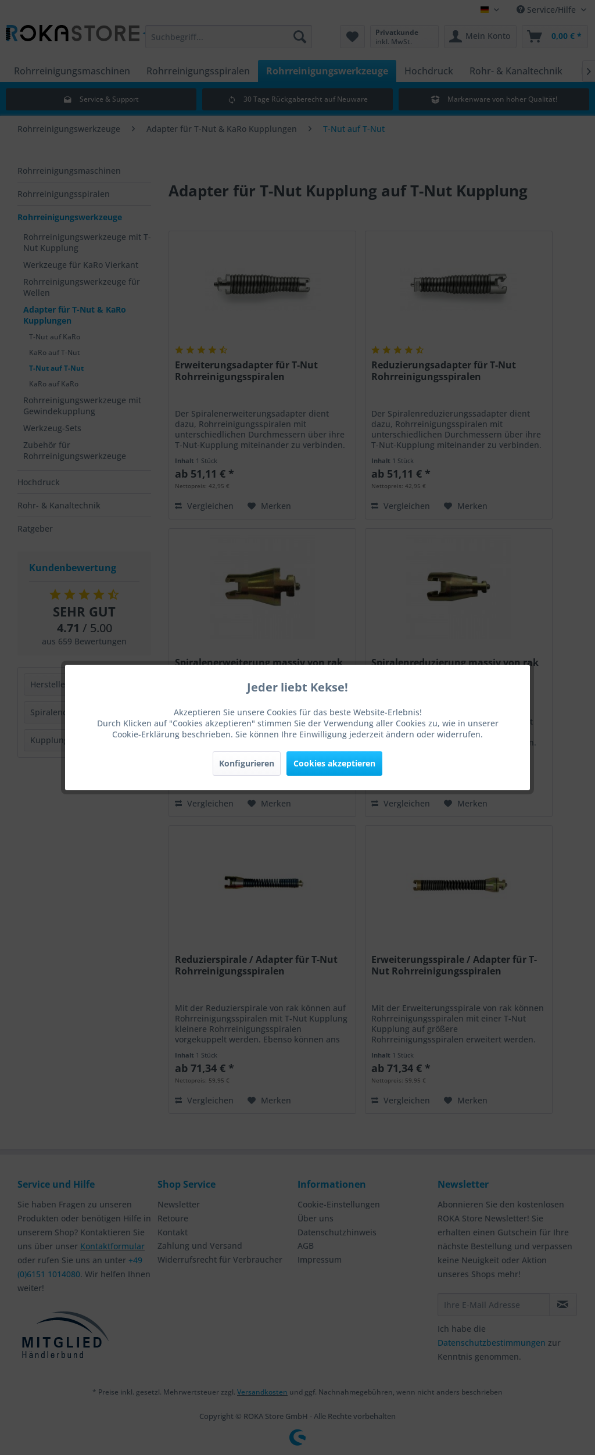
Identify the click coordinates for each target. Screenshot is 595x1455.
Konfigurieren (246, 763)
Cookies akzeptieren (334, 763)
